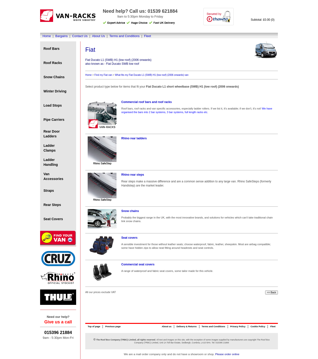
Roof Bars (51, 49)
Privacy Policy (237, 326)
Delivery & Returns (187, 326)
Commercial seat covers (137, 264)
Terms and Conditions (124, 36)
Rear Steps (52, 205)
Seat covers (129, 237)
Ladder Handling (50, 162)
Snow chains (130, 211)
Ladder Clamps (49, 148)
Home (47, 36)
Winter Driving (55, 91)
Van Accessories (53, 176)
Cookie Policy (258, 326)
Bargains (61, 36)
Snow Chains (54, 77)
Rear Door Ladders (51, 133)
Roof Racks (52, 63)
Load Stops (52, 105)
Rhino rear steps (132, 174)
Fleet (147, 36)
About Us (98, 36)
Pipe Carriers (53, 120)
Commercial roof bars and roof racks (146, 102)
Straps (48, 190)
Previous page (113, 326)
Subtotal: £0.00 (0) (263, 19)
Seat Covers (53, 219)
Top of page (94, 326)
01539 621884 (162, 11)
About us (166, 326)
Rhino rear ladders (134, 138)
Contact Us (79, 36)
